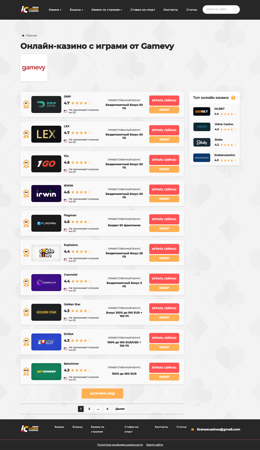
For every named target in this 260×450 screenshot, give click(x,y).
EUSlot (68, 334)
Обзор (164, 109)
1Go (66, 156)
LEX (66, 126)
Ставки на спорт (142, 9)
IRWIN (68, 185)
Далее (119, 408)
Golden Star (72, 304)
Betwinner (71, 363)
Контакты (171, 9)
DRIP (67, 96)
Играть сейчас (164, 100)
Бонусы (75, 9)
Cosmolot (70, 274)
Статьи (191, 9)
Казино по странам (106, 9)
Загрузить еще (102, 393)
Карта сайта (154, 444)
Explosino (71, 245)
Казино (54, 9)
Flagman (70, 215)
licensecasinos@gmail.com (215, 429)
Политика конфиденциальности (120, 444)
